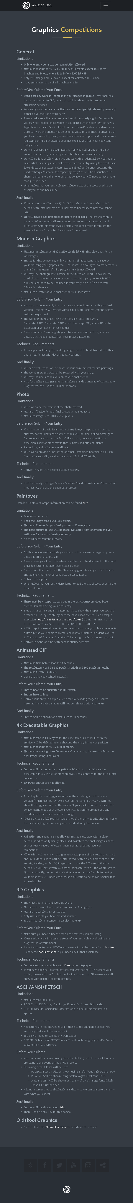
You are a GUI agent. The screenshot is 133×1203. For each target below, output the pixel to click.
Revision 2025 (37, 5)
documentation (48, 952)
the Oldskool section (53, 1127)
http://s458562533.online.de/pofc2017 (59, 619)
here (85, 503)
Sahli (62, 1107)
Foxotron (110, 947)
